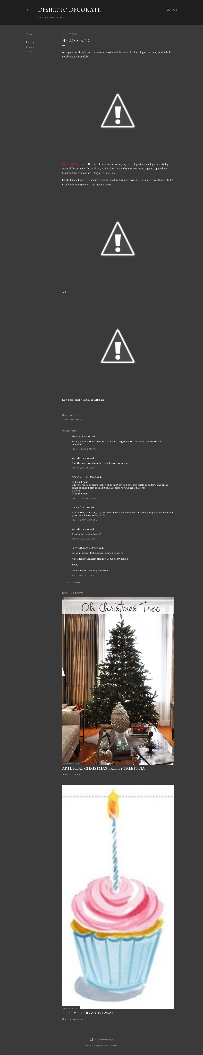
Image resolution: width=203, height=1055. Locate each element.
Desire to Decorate (69, 10)
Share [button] (29, 34)
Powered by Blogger (101, 1039)
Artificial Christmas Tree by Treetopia (103, 768)
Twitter (119, 168)
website (96, 168)
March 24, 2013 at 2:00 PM (84, 520)
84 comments (76, 1019)
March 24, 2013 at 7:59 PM (84, 539)
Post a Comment (71, 582)
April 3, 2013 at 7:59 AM (83, 575)
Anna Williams (110, 1045)
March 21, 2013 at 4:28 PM (84, 468)
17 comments (76, 774)
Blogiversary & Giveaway (87, 1012)
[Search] (172, 10)
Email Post (75, 415)
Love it (30, 47)
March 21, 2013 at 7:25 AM (84, 449)
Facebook (107, 168)
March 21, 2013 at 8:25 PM (84, 498)
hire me (111, 173)
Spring (30, 51)
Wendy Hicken (80, 458)
